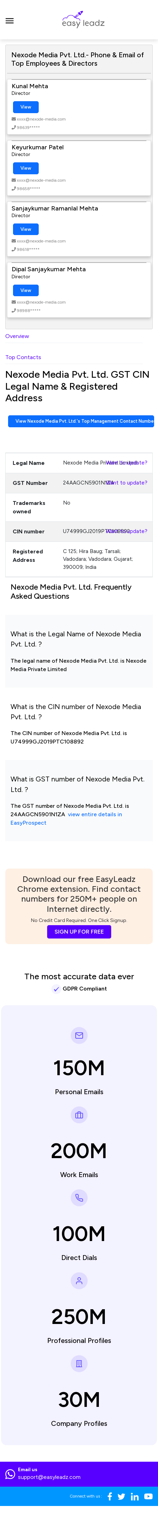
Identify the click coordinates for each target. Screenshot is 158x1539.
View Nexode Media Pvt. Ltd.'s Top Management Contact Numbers (84, 421)
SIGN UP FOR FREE (79, 931)
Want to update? (126, 463)
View (25, 107)
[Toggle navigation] (9, 19)
